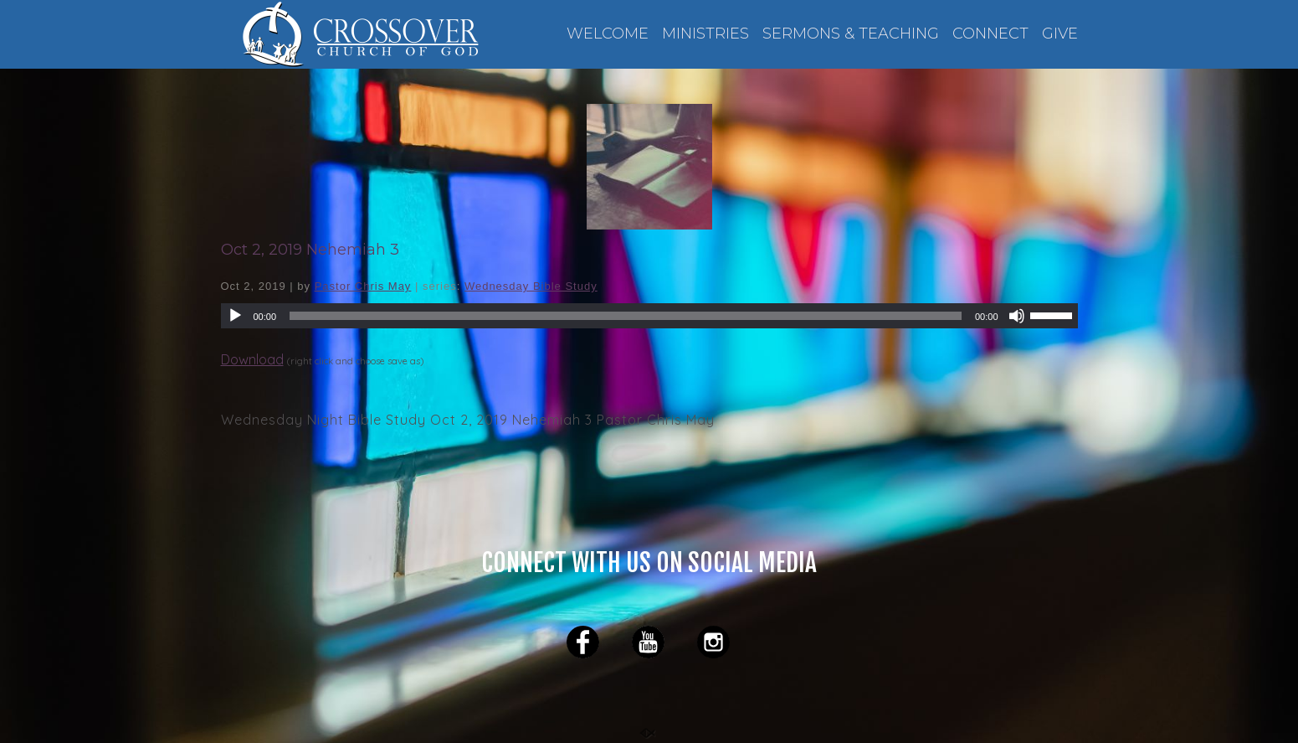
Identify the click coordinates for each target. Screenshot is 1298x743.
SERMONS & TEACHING (850, 34)
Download (252, 359)
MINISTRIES (705, 34)
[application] (649, 315)
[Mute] (1016, 315)
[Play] (235, 315)
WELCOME (608, 34)
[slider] (626, 316)
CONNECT (990, 34)
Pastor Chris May (363, 286)
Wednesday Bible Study (531, 286)
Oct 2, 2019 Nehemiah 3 (310, 249)
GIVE (1060, 34)
